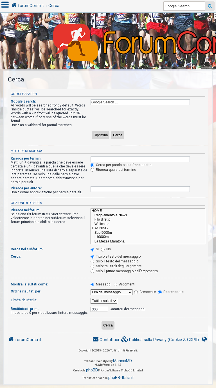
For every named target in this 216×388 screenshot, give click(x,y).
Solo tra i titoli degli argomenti (116, 266)
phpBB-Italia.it (121, 377)
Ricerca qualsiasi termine (113, 170)
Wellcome (148, 224)
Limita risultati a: (24, 300)
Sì (95, 249)
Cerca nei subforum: (27, 249)
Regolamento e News (148, 215)
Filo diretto (148, 219)
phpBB (92, 370)
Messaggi (101, 284)
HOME (148, 211)
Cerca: (16, 256)
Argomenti (124, 284)
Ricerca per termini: (26, 158)
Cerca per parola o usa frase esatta (121, 165)
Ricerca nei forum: (25, 210)
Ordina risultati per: (26, 291)
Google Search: (23, 101)
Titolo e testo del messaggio (116, 256)
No (106, 249)
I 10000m (148, 237)
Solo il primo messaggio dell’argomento (124, 271)
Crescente (145, 292)
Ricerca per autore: (26, 188)
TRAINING (148, 228)
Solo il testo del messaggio (114, 261)
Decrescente (171, 292)
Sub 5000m (148, 233)
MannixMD (122, 360)
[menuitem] (160, 339)
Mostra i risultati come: (29, 284)
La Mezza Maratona (148, 241)
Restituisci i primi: (25, 309)
